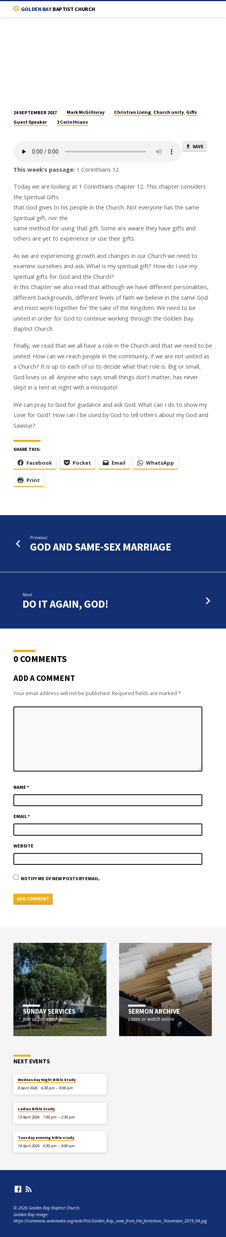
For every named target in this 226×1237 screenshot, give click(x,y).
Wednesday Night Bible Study (47, 1079)
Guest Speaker (30, 122)
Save (194, 146)
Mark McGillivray (86, 112)
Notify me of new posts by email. (60, 878)
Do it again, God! (65, 603)
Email (21, 816)
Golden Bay (58, 9)
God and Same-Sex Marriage (100, 546)
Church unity (168, 112)
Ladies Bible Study (36, 1108)
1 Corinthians (72, 122)
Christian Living (132, 112)
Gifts (191, 112)
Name (21, 787)
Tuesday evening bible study (46, 1137)
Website (23, 846)
